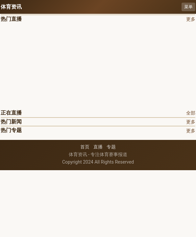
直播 (98, 146)
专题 (111, 146)
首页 (84, 146)
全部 (190, 113)
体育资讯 (11, 7)
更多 (190, 19)
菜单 (188, 6)
